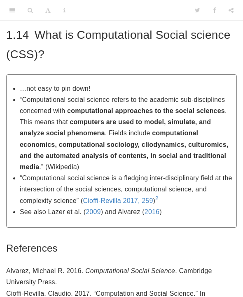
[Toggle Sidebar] (12, 10)
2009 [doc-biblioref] (93, 211)
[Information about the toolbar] (64, 10)
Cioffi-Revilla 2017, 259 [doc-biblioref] (118, 200)
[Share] (231, 10)
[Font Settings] (48, 10)
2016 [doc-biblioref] (152, 211)
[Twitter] (197, 10)
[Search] (30, 10)
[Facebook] (214, 10)
